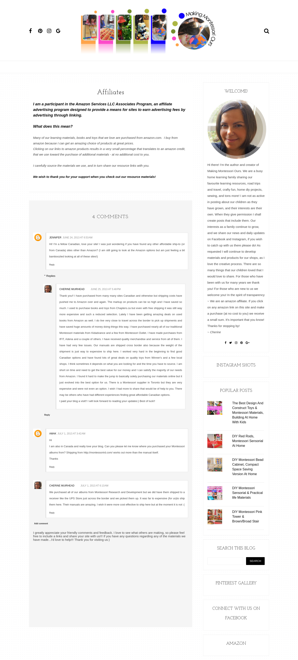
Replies (50, 275)
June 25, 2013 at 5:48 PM (106, 289)
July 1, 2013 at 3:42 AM (71, 433)
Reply (52, 265)
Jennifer (55, 237)
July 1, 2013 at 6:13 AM (94, 485)
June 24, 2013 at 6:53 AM (78, 237)
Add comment (41, 523)
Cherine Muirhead (71, 289)
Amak (52, 433)
